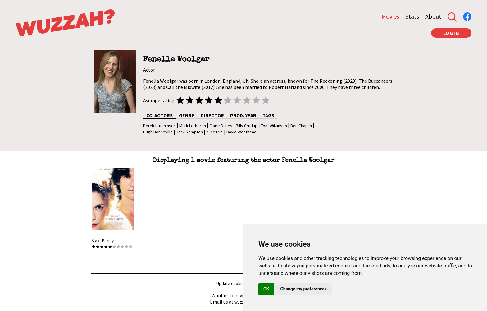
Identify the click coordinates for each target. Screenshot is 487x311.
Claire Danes (220, 125)
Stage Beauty (103, 241)
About (433, 16)
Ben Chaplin (301, 125)
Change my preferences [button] (303, 288)
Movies (390, 16)
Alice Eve (214, 132)
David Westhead (241, 132)
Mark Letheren (192, 125)
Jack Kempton (189, 132)
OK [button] (266, 288)
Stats (412, 16)
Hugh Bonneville (158, 132)
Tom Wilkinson (274, 125)
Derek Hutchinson (159, 125)
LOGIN (451, 33)
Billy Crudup (246, 125)
